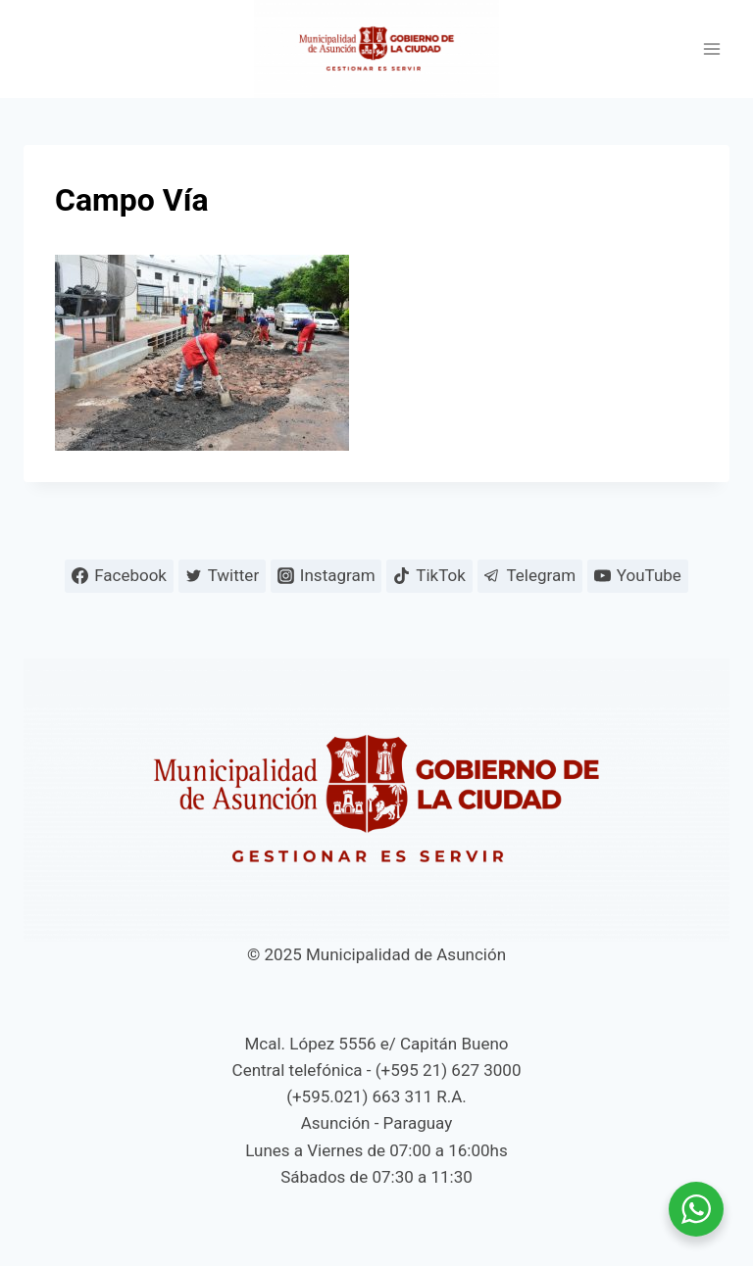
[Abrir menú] (711, 49)
